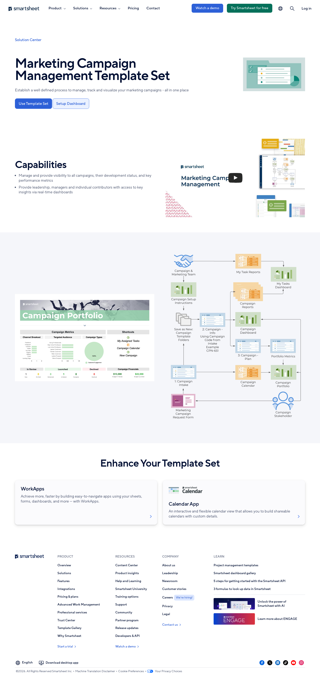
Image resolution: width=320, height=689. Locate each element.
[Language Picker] (280, 8)
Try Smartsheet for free (249, 8)
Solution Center (28, 39)
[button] (292, 8)
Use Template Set (34, 103)
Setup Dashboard (71, 103)
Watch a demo (207, 8)
